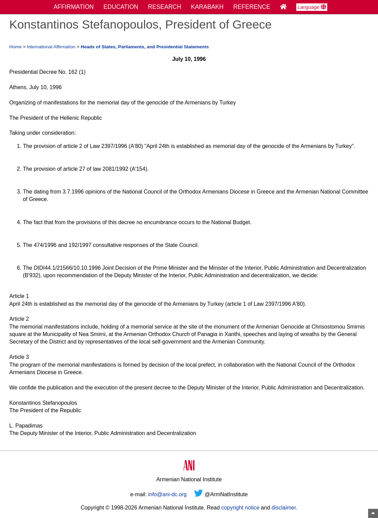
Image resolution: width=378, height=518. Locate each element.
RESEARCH (165, 6)
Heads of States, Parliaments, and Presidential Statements (145, 46)
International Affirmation (51, 46)
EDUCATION (121, 6)
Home (15, 46)
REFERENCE (251, 6)
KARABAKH (207, 6)
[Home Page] (283, 6)
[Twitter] (198, 494)
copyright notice (240, 508)
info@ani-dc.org (167, 494)
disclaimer (283, 508)
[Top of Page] (373, 513)
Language (312, 7)
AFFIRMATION (73, 6)
